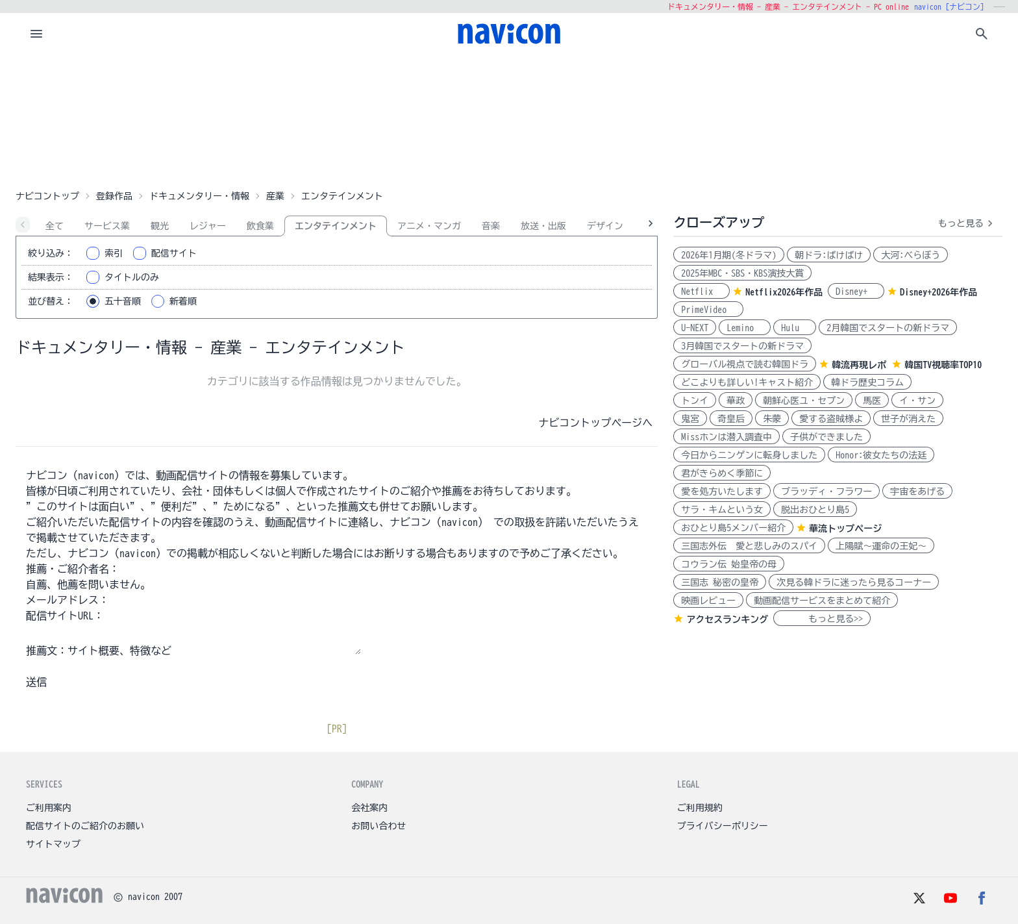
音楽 (491, 226)
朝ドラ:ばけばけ (829, 255)
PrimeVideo (708, 309)
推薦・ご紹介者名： (72, 569)
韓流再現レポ (859, 364)
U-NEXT (694, 327)
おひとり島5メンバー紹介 (733, 527)
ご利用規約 (700, 807)
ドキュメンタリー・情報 (199, 196)
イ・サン (917, 400)
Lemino (744, 327)
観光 (160, 226)
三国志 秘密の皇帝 (719, 582)
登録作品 (114, 196)
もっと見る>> (822, 618)
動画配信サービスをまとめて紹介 (822, 600)
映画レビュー (708, 600)
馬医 (872, 400)
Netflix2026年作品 (784, 292)
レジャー (208, 226)
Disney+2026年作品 (938, 292)
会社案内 (369, 807)
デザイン (605, 226)
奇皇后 (731, 418)
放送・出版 (543, 226)
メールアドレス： (67, 600)
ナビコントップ (47, 196)
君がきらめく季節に (722, 473)
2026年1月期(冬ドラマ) (728, 255)
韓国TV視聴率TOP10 (943, 364)
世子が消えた (908, 418)
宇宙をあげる (917, 491)
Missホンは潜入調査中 (726, 437)
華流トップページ (845, 528)
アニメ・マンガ (429, 226)
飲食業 (260, 226)
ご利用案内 (48, 807)
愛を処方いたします (722, 491)
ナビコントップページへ (595, 423)
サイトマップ (53, 844)
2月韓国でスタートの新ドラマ (887, 327)
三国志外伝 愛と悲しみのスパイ (749, 546)
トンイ (694, 400)
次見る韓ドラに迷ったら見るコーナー (853, 582)
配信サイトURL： (65, 615)
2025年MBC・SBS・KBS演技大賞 (742, 273)
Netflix (701, 291)
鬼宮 (690, 418)
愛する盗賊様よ (831, 418)
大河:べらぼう (910, 255)
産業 (275, 196)
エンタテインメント (336, 226)
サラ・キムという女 (722, 509)
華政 (735, 400)
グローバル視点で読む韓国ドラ (744, 364)
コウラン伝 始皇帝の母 (728, 564)
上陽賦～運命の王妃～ (881, 546)
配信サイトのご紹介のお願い (85, 825)
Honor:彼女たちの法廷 (881, 455)
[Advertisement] (509, 119)
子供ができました (826, 437)
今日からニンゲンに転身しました (749, 455)
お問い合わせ (378, 825)
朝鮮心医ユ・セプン (804, 400)
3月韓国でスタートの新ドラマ (742, 346)
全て (54, 226)
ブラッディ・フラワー (826, 491)
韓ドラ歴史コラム (867, 382)
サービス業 (107, 226)
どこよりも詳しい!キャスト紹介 (747, 382)
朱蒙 (772, 418)
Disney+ (856, 291)
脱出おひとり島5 (815, 509)
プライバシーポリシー (722, 825)
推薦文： (47, 650)
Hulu (794, 327)
